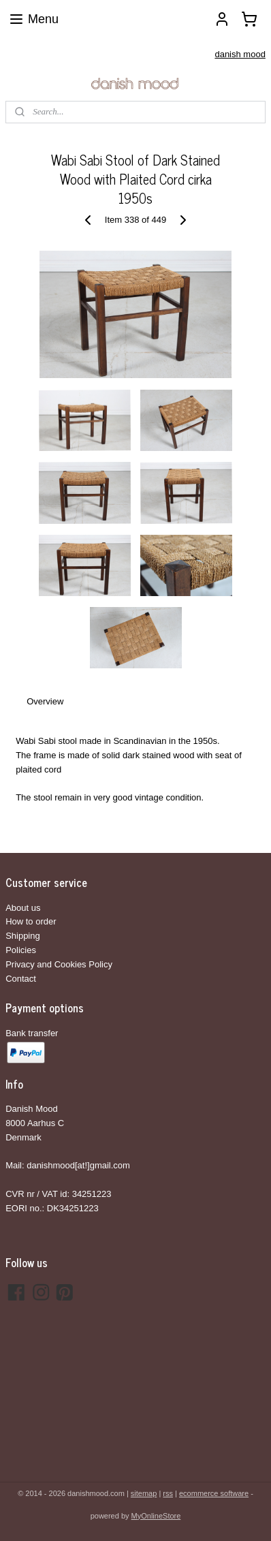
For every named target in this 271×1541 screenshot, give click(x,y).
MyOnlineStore (156, 1516)
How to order (30, 921)
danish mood (239, 54)
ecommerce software (214, 1493)
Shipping (22, 936)
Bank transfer (31, 1033)
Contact (20, 979)
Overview (45, 701)
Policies (20, 950)
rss (168, 1493)
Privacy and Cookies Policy (58, 964)
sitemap (144, 1493)
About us (22, 908)
